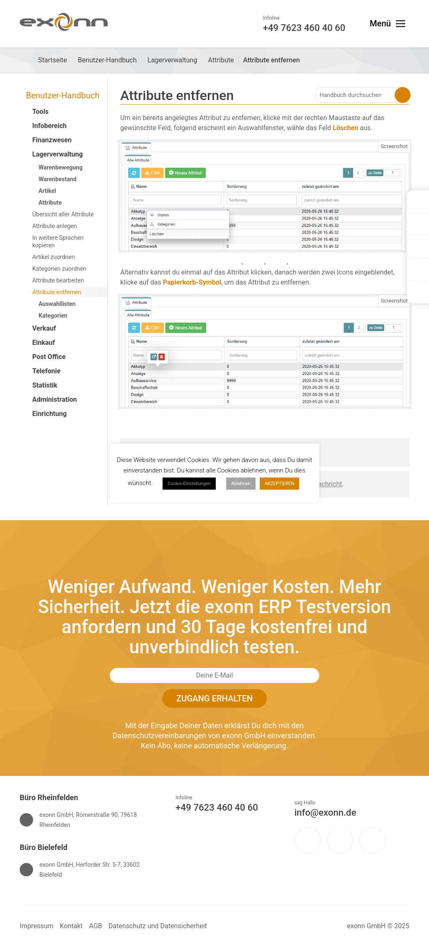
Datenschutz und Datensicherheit (158, 926)
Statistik (44, 385)
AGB (95, 926)
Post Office (49, 357)
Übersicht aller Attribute (63, 214)
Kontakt (71, 926)
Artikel (47, 190)
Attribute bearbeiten (58, 280)
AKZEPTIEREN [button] (280, 483)
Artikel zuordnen (53, 257)
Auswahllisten (57, 303)
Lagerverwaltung (57, 154)
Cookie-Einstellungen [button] (189, 483)
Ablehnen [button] (241, 483)
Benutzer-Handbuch (63, 95)
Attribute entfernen (56, 292)
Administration (54, 399)
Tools (40, 112)
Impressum (37, 926)
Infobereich (49, 126)
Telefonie (46, 371)
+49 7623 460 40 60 (217, 807)
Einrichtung (49, 414)
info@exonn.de (326, 812)
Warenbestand (58, 179)
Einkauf (43, 343)
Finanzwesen (52, 140)
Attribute (50, 202)
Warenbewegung (61, 167)
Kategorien (53, 315)
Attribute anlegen (54, 226)
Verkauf (44, 328)
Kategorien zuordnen (59, 268)
